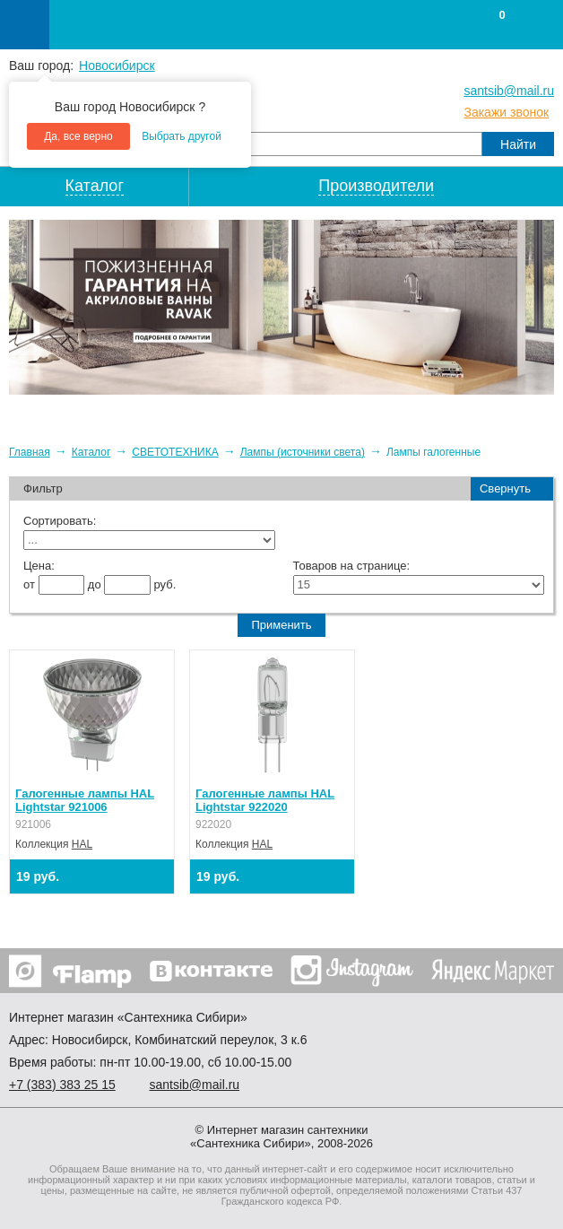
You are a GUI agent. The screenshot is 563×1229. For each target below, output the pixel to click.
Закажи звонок (506, 112)
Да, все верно (78, 136)
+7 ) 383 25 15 (62, 1084)
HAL (82, 844)
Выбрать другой (181, 136)
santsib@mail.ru (508, 90)
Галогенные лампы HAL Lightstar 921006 (84, 800)
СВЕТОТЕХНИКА (175, 452)
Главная (29, 452)
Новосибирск (117, 65)
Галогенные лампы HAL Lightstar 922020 (264, 800)
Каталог (91, 452)
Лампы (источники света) (302, 452)
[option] (281, 307)
